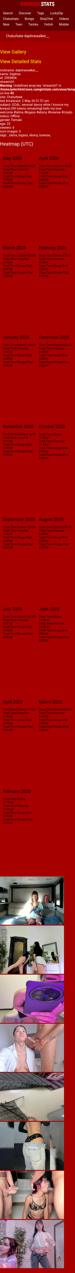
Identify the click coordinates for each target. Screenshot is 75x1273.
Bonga (29, 19)
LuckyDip (56, 13)
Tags (40, 13)
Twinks (33, 24)
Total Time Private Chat (18, 183)
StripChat (46, 19)
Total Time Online (14, 166)
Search (8, 13)
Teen (18, 24)
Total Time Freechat (15, 169)
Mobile (64, 24)
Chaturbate (11, 19)
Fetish (48, 24)
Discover (25, 13)
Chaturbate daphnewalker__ (27, 36)
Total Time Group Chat (17, 176)
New (6, 24)
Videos (64, 19)
